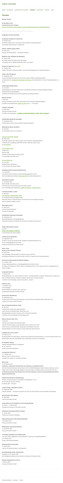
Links (52, 10)
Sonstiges (39, 10)
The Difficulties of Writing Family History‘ (12, 195)
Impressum (15, 480)
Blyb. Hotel (17, 66)
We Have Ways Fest (7, 160)
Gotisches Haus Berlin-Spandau (10, 136)
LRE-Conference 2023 (7, 148)
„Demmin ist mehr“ (22, 103)
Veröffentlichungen (21, 10)
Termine (32, 10)
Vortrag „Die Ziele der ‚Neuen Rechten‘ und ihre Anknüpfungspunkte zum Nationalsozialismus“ (26, 27)
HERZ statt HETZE (23, 176)
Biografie (10, 10)
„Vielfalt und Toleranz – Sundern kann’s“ (30, 187)
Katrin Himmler (9, 4)
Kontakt (21, 480)
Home (3, 10)
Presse (47, 10)
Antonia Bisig (7, 144)
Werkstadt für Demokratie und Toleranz (21, 80)
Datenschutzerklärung (7, 480)
